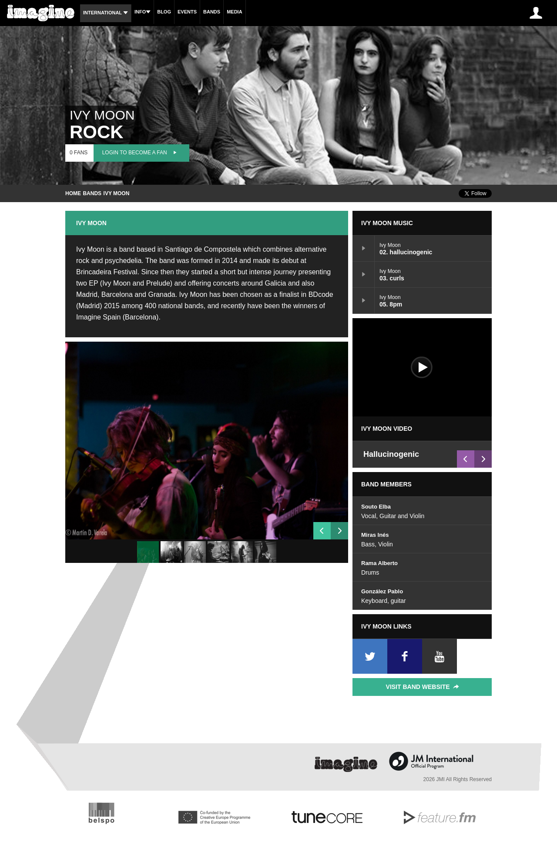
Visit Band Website (423, 686)
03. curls (363, 274)
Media (234, 11)
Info (142, 11)
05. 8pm (363, 300)
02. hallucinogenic (363, 248)
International (105, 12)
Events (187, 11)
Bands (211, 11)
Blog (164, 11)
